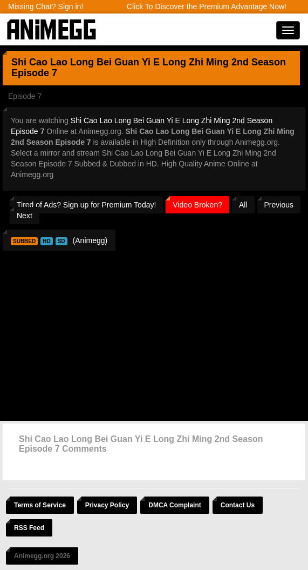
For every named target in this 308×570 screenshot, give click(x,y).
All (243, 204)
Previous (278, 204)
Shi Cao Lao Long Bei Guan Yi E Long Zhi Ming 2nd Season (148, 62)
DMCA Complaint (174, 505)
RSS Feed (29, 528)
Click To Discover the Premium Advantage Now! (206, 6)
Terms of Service (40, 505)
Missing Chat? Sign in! (45, 6)
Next (24, 215)
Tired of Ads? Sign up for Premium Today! (86, 204)
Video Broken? (197, 204)
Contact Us (238, 505)
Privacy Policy (107, 505)
